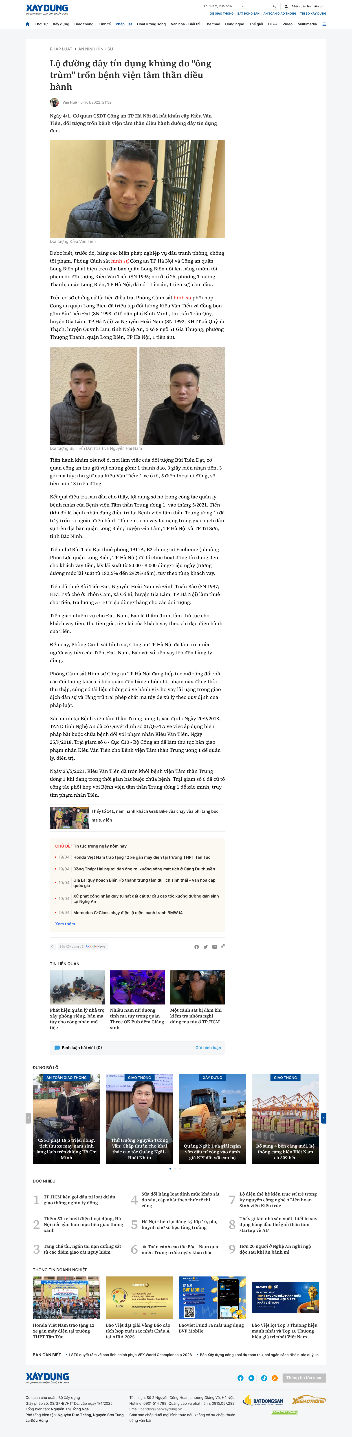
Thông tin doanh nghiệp (60, 1270)
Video (287, 24)
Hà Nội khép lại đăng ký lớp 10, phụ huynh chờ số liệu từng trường (180, 1224)
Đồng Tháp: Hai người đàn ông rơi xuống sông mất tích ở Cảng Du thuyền (144, 869)
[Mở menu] (324, 24)
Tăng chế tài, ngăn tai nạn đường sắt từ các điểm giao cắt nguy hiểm (82, 1249)
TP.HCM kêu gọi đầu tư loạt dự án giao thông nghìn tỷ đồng (79, 1200)
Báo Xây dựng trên (83, 947)
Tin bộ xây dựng (313, 13)
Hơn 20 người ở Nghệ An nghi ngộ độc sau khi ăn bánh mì (275, 1249)
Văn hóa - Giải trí (185, 24)
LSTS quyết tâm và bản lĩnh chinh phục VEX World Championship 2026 (130, 1354)
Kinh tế (105, 24)
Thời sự (41, 24)
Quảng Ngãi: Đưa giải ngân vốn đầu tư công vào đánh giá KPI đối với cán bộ (212, 1152)
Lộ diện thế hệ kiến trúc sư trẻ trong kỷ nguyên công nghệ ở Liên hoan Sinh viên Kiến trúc (278, 1200)
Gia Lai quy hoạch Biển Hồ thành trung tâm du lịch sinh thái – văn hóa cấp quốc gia (144, 883)
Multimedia (307, 24)
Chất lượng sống (151, 24)
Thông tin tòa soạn (304, 1378)
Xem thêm (65, 924)
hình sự (120, 261)
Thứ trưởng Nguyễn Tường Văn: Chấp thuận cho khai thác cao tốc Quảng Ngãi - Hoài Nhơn (139, 1149)
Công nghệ (234, 24)
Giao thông (83, 24)
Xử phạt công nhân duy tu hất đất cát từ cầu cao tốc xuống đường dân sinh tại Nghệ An (146, 899)
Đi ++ (272, 24)
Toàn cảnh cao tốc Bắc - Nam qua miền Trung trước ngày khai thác (180, 1249)
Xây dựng (61, 24)
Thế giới (256, 24)
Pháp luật (124, 24)
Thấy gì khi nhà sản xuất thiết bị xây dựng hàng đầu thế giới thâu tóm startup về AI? (278, 1224)
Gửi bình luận (208, 1048)
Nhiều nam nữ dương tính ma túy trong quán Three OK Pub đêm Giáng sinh (137, 1018)
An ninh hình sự (96, 49)
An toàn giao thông (279, 13)
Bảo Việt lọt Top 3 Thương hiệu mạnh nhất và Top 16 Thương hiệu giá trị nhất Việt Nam (284, 1331)
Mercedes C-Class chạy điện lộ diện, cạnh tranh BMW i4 (128, 913)
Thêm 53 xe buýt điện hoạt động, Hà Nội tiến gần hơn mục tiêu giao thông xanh (83, 1224)
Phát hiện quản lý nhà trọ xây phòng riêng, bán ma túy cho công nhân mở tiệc (77, 1018)
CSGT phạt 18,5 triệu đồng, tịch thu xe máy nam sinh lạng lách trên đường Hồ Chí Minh (66, 1149)
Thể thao (212, 24)
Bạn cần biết (47, 1355)
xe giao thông (221, 13)
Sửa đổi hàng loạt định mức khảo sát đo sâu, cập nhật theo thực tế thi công (181, 1200)
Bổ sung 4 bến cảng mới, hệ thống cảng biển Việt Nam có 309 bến (285, 1152)
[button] (170, 1169)
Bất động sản (249, 13)
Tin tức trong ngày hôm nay (100, 846)
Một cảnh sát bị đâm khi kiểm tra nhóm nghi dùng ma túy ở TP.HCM (196, 1016)
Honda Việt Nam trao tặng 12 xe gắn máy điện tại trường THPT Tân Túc (142, 857)
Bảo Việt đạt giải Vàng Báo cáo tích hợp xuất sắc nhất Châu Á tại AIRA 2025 (138, 1331)
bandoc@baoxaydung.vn (161, 1409)
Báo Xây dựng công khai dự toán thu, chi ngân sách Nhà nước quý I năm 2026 (267, 1354)
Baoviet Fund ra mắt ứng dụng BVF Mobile (211, 1328)
